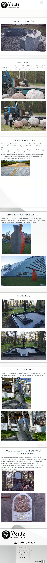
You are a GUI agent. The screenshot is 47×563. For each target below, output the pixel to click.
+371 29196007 (23, 543)
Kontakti (23, 557)
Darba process (23, 547)
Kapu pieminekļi (23, 552)
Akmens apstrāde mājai (23, 550)
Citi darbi (23, 554)
